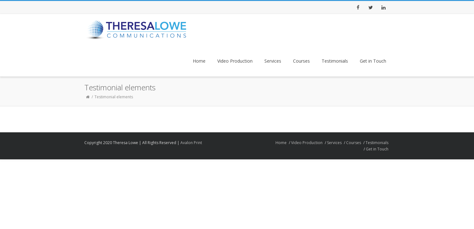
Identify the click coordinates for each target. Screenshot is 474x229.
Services (272, 61)
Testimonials (335, 61)
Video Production (235, 61)
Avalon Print (191, 142)
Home (199, 61)
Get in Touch (373, 61)
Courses (301, 61)
